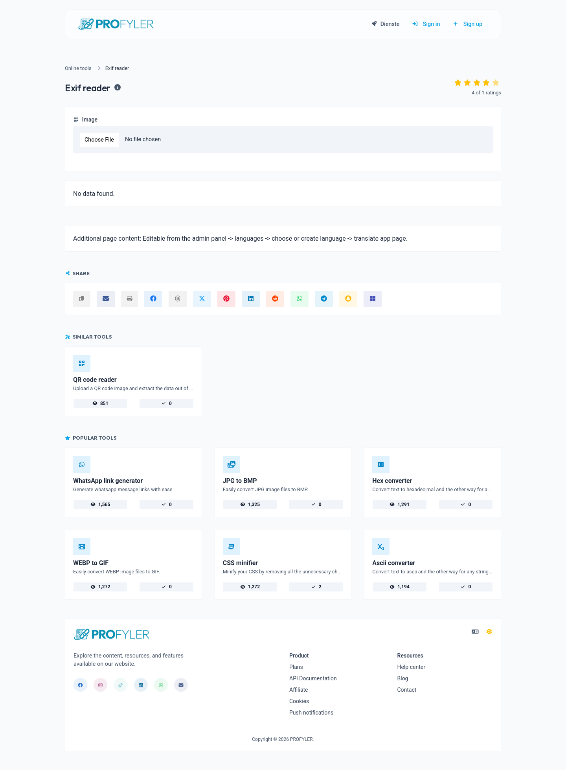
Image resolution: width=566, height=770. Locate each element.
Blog (402, 678)
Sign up (467, 24)
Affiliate (298, 690)
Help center (411, 667)
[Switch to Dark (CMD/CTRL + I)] (489, 632)
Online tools (78, 68)
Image (85, 119)
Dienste (385, 24)
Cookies (299, 701)
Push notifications (311, 712)
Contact (407, 690)
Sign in (426, 24)
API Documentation (313, 678)
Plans (296, 667)
